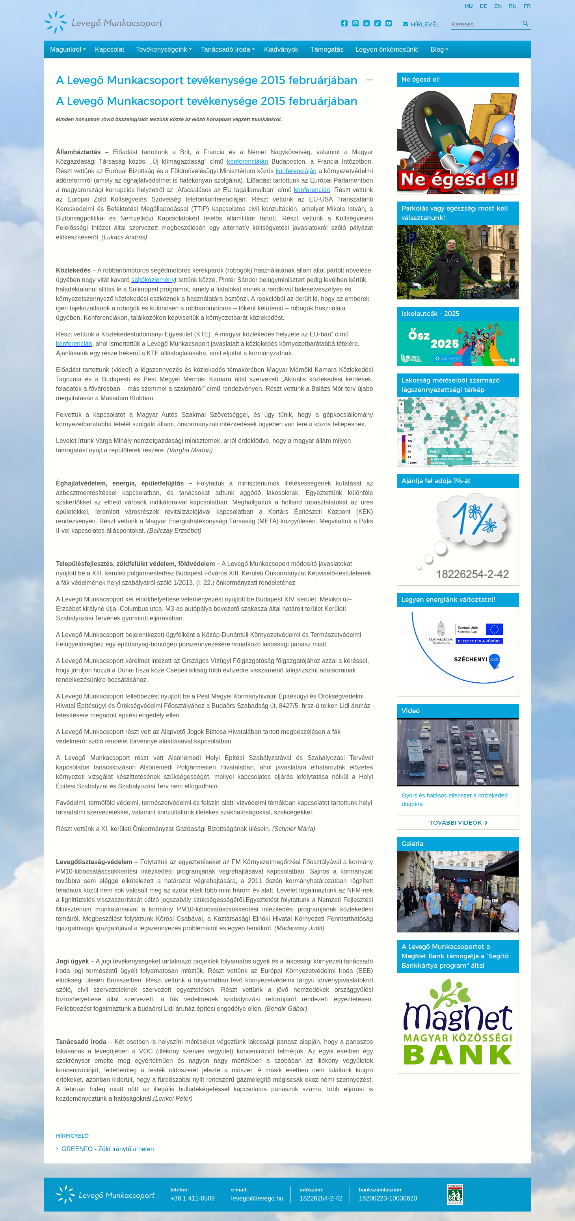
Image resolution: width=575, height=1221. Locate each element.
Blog (441, 49)
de (483, 6)
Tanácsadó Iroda (229, 49)
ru (513, 6)
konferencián (312, 190)
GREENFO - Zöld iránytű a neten (107, 1149)
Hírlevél (421, 24)
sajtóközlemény (153, 279)
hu (469, 6)
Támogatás (327, 49)
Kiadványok (281, 49)
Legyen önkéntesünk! (387, 49)
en (498, 6)
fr (527, 6)
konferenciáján (247, 161)
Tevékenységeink (165, 49)
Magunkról (69, 49)
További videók (456, 822)
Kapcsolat (109, 49)
